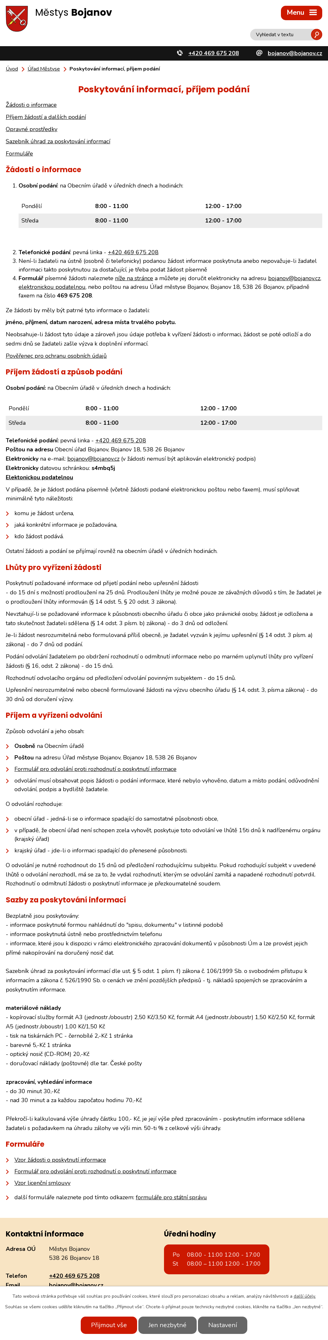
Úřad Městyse (44, 68)
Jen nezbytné (167, 1325)
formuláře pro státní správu (171, 1197)
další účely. (305, 1296)
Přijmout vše (109, 1325)
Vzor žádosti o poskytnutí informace (60, 1160)
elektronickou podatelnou (52, 287)
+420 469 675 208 (133, 252)
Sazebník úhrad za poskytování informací (58, 141)
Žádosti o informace (31, 105)
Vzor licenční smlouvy (42, 1183)
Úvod (12, 68)
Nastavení (222, 1325)
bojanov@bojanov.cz (294, 278)
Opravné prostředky (31, 129)
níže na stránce (134, 278)
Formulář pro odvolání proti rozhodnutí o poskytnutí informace (95, 769)
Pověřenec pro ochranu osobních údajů (56, 356)
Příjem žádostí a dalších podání (46, 117)
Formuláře (19, 153)
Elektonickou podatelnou (39, 477)
